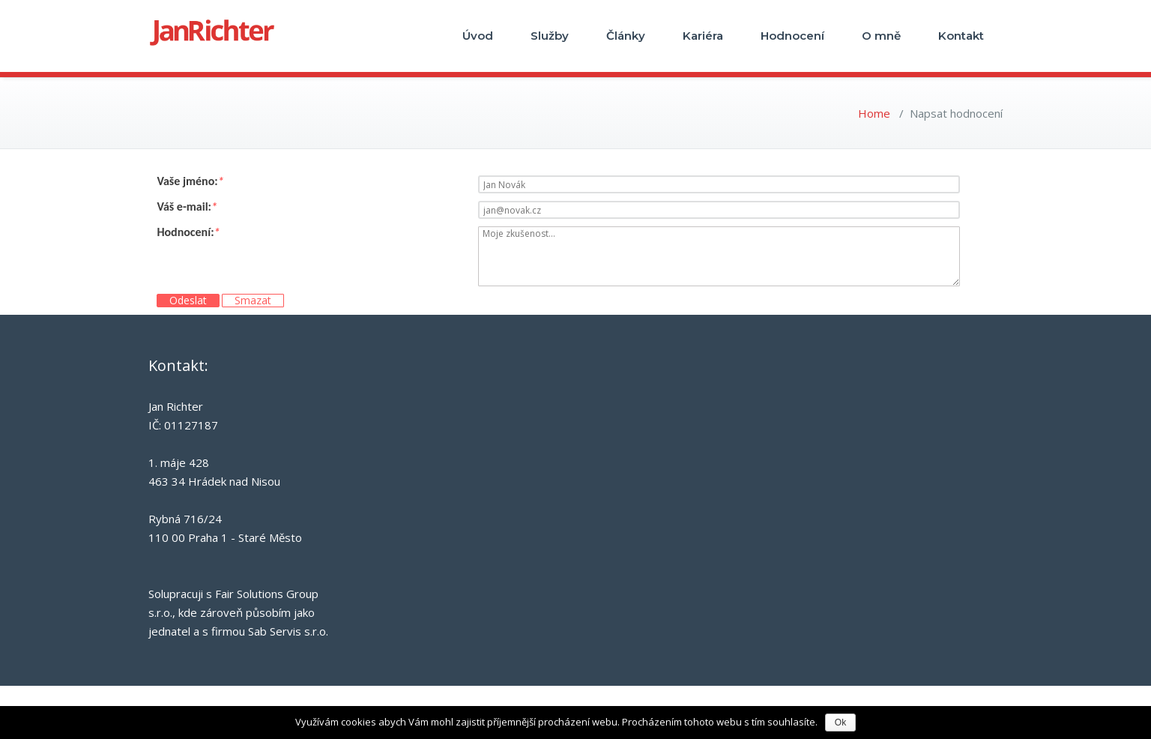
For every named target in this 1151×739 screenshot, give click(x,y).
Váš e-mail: (187, 207)
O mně (881, 35)
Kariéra (703, 35)
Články (625, 35)
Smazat (253, 300)
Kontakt (961, 35)
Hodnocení (792, 35)
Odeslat (188, 300)
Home (874, 113)
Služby (550, 35)
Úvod (477, 35)
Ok (840, 722)
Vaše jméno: (190, 181)
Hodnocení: (188, 232)
